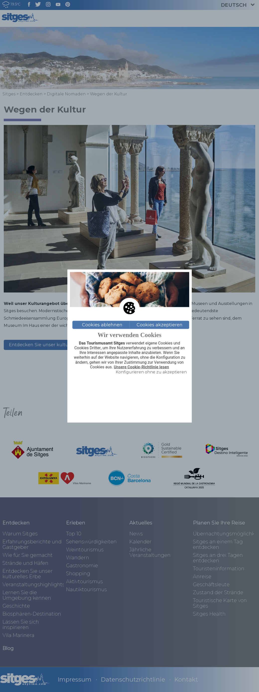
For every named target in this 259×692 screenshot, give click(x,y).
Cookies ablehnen (102, 325)
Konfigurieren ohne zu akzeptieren (151, 371)
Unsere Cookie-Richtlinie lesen (141, 367)
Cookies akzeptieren (159, 325)
